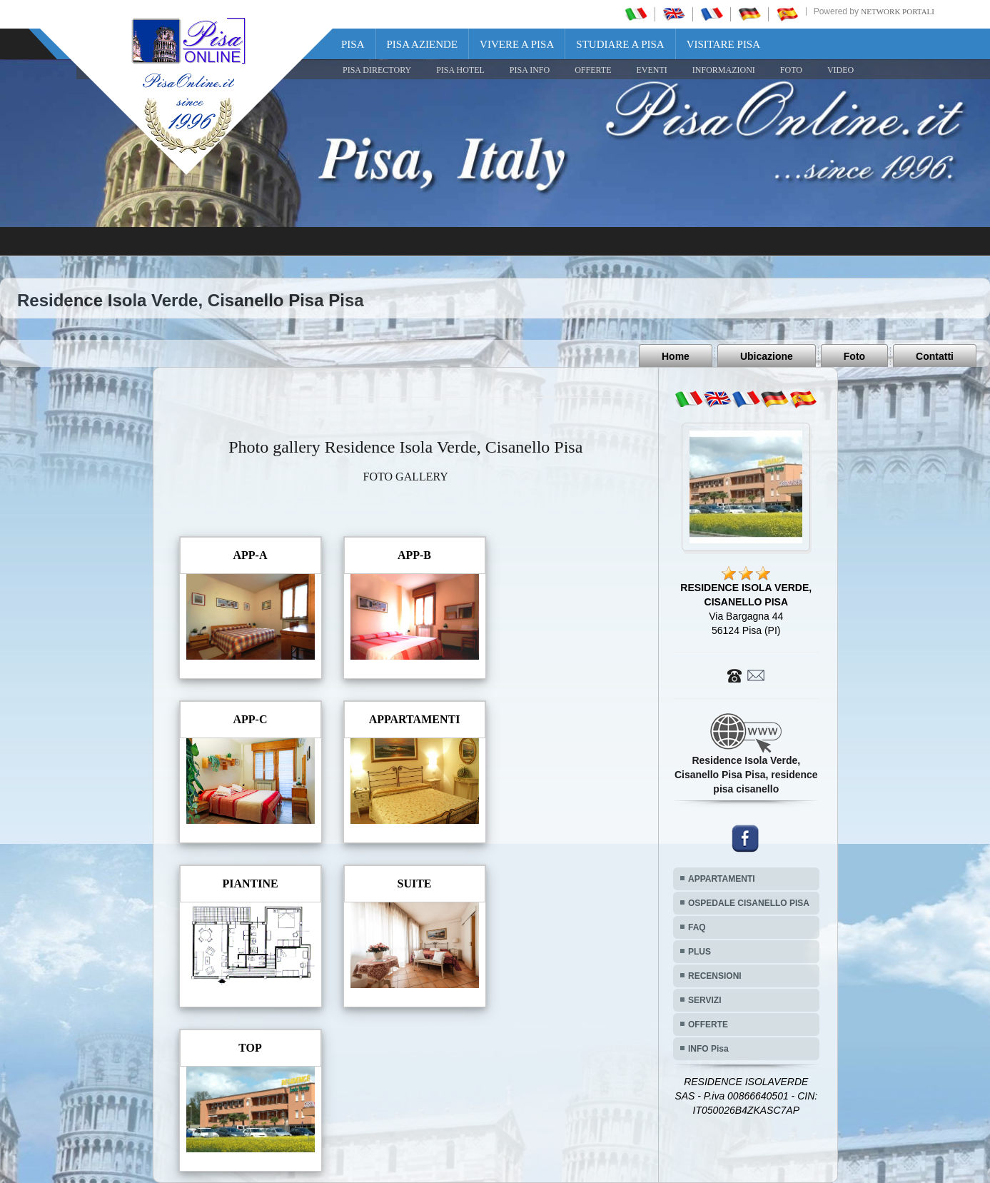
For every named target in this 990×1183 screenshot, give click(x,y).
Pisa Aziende (422, 44)
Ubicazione (766, 356)
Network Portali (897, 11)
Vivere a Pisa (517, 44)
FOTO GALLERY (405, 476)
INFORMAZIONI (723, 70)
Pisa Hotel (460, 70)
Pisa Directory (377, 70)
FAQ (697, 927)
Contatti (935, 356)
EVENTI (651, 70)
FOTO (791, 70)
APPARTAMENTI (721, 879)
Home (676, 356)
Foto (854, 356)
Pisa (353, 44)
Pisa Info (530, 70)
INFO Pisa (708, 1049)
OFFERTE (593, 70)
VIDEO (840, 70)
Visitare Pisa (723, 44)
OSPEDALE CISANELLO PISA (748, 903)
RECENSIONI (715, 976)
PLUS (699, 952)
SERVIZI (704, 1000)
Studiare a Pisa (620, 44)
